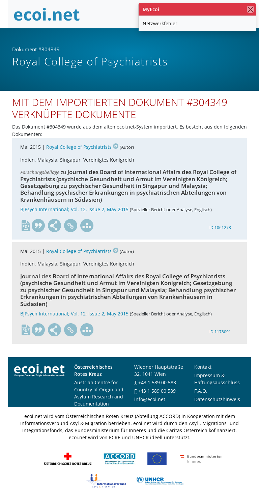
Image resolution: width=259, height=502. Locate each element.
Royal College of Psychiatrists (82, 147)
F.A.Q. (200, 391)
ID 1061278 (220, 227)
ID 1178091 (220, 332)
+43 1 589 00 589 (157, 391)
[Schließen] (250, 9)
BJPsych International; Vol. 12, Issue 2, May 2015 (74, 209)
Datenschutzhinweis (217, 399)
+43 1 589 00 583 (157, 382)
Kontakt (202, 367)
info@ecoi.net (149, 399)
